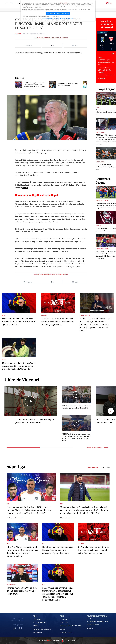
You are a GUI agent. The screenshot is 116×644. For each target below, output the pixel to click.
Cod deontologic (93, 625)
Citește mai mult (14, 518)
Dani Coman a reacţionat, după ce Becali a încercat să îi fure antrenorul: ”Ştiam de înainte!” (19, 321)
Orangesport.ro (85, 315)
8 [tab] (113, 53)
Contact (63, 629)
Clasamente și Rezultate (42, 629)
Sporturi (63, 619)
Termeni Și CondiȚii (66, 632)
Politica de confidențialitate (97, 621)
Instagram (20, 628)
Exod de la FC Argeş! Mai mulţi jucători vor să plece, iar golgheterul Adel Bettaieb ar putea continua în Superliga (34, 84)
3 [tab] (104, 54)
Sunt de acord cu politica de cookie (58, 13)
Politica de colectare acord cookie (51, 18)
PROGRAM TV (37, 632)
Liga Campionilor (39, 622)
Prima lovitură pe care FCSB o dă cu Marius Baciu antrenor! (68, 84)
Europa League (100, 132)
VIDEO (35, 616)
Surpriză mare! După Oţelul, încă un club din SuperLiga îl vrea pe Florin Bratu (22, 590)
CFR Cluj (98, 226)
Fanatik (25, 187)
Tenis (4, 359)
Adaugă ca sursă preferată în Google (51, 38)
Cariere (90, 628)
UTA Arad (44, 315)
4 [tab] (106, 54)
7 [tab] (111, 54)
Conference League (102, 200)
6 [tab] (109, 54)
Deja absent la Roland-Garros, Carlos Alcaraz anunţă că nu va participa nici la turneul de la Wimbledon (19, 366)
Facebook (14, 628)
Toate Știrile (64, 622)
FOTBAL (35, 626)
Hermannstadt (11, 584)
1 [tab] (101, 54)
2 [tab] (102, 54)
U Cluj (97, 107)
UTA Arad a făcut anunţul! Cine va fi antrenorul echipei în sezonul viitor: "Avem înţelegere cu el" (57, 321)
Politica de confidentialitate (66, 18)
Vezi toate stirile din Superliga (97, 447)
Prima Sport (33, 33)
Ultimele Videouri (21, 379)
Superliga (18, 33)
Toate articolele (105, 467)
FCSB (3, 315)
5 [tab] (107, 54)
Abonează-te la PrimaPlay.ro (70, 626)
